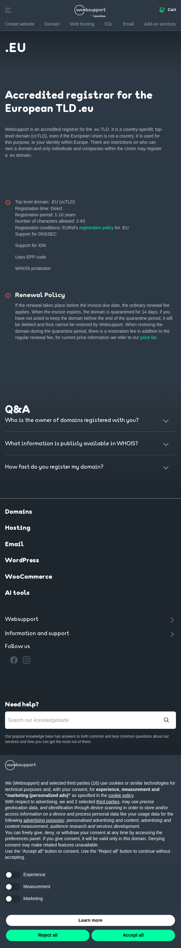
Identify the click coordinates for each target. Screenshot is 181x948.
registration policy (97, 227)
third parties (107, 801)
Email (14, 544)
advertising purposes (43, 820)
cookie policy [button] (120, 795)
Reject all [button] (47, 935)
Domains (18, 512)
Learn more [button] (90, 920)
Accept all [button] (133, 935)
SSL (108, 23)
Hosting (17, 528)
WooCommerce (28, 577)
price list (149, 337)
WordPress (22, 561)
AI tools (17, 593)
